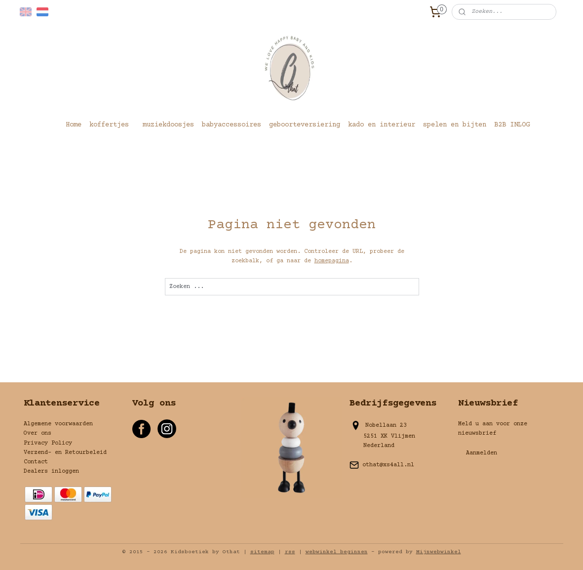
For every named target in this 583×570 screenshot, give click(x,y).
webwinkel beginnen (337, 552)
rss (290, 552)
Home (73, 125)
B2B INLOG (512, 125)
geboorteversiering (304, 125)
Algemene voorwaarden (58, 424)
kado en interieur (381, 125)
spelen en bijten (454, 125)
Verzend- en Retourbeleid (65, 452)
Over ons (37, 433)
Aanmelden (481, 453)
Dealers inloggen (51, 471)
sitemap (262, 552)
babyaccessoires (231, 125)
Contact (36, 462)
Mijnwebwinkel (438, 552)
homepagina (331, 261)
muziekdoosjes (168, 125)
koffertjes (109, 125)
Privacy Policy (48, 443)
